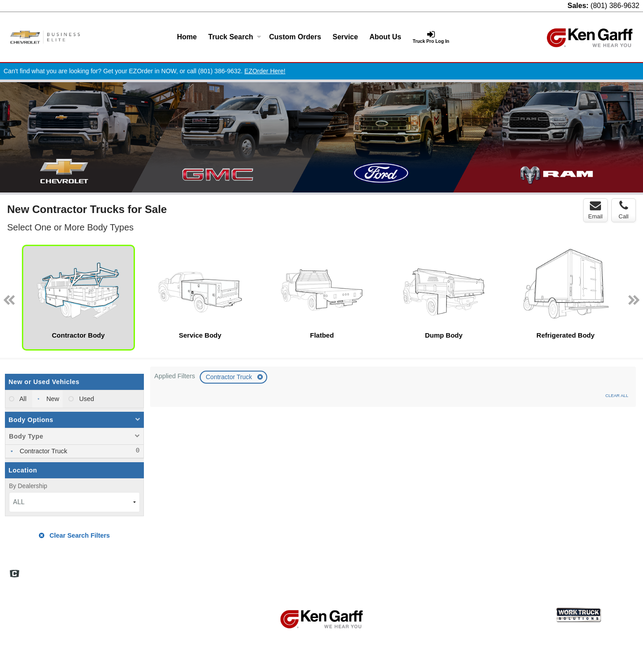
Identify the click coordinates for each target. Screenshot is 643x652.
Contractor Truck (230, 376)
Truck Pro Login (616, 570)
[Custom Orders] (295, 37)
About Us (385, 37)
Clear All (616, 395)
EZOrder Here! (265, 71)
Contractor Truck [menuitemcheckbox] (42, 451)
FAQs (432, 570)
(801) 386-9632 (615, 5)
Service (345, 37)
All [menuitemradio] (22, 398)
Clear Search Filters (74, 535)
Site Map (498, 570)
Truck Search (234, 37)
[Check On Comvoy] (14, 574)
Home (187, 37)
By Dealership (28, 486)
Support (575, 570)
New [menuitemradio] (52, 398)
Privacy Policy (537, 570)
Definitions (463, 570)
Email (595, 210)
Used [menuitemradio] (85, 398)
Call (623, 210)
